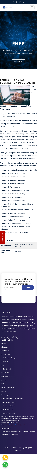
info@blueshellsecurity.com (15, 425)
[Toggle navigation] (32, 7)
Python (3, 391)
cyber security (6, 369)
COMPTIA (4, 362)
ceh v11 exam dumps (8, 358)
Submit (28, 288)
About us (4, 347)
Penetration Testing (8, 387)
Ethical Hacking (6, 376)
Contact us (18, 62)
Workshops (5, 395)
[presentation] (19, 294)
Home (3, 343)
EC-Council (5, 373)
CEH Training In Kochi (8, 406)
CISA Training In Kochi (8, 402)
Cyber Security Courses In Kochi (12, 399)
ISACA (3, 380)
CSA (2, 365)
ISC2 (2, 384)
